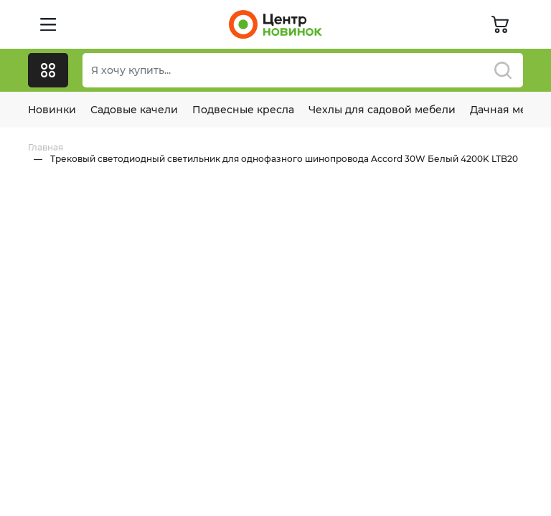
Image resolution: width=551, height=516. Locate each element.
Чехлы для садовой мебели (382, 109)
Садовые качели (134, 109)
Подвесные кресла (243, 109)
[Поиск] (303, 70)
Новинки (52, 109)
